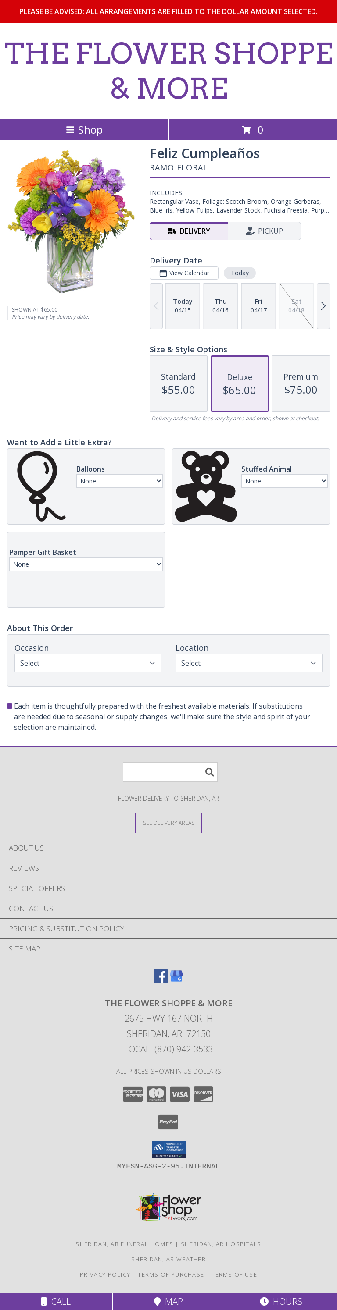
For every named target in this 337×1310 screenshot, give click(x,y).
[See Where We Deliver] (168, 822)
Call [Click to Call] (56, 1301)
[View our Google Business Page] (176, 980)
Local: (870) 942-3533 (168, 1049)
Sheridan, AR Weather (168, 1259)
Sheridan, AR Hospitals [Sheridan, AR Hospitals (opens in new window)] (221, 1244)
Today (240, 273)
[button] (169, 1149)
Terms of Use (234, 1274)
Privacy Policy (105, 1274)
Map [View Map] (168, 1301)
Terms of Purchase (171, 1274)
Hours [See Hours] (281, 1301)
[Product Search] (170, 772)
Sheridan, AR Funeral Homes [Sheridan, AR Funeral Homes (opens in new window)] (124, 1244)
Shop (84, 129)
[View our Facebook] (161, 980)
